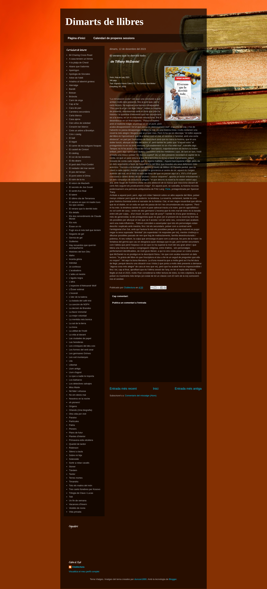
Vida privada (75, 511)
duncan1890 (140, 579)
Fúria (167, 189)
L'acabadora (75, 270)
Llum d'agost (75, 372)
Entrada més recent (123, 388)
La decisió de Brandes (80, 308)
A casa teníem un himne (81, 59)
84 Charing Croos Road (80, 55)
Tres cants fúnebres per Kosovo (84, 489)
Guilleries (73, 241)
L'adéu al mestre (77, 274)
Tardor (72, 474)
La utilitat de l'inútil (78, 331)
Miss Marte (74, 387)
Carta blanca (75, 115)
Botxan (72, 92)
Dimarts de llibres (104, 21)
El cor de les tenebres (79, 157)
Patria (72, 425)
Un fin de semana (77, 500)
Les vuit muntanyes (78, 357)
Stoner (72, 466)
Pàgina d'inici (76, 38)
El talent (73, 194)
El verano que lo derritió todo (83, 208)
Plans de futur (76, 432)
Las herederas (76, 342)
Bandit (72, 89)
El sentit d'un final (77, 191)
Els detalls (74, 212)
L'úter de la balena (78, 297)
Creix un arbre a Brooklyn (81, 130)
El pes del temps (77, 172)
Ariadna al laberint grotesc (82, 81)
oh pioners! (74, 402)
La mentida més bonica (80, 319)
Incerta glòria (75, 259)
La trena (73, 327)
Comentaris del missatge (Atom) (140, 395)
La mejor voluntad (78, 315)
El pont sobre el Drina (79, 175)
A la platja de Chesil (78, 62)
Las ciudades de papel (80, 338)
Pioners (72, 429)
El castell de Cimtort (79, 149)
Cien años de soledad (79, 123)
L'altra (72, 281)
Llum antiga (74, 368)
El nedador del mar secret (81, 168)
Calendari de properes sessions (114, 38)
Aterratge (73, 85)
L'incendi (73, 293)
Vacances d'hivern (78, 504)
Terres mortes (75, 478)
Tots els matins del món (80, 485)
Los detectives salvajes (80, 383)
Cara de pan (75, 108)
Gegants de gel (76, 234)
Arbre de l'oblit (76, 77)
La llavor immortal (78, 312)
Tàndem (73, 470)
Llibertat (73, 365)
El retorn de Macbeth (79, 183)
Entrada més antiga (188, 388)
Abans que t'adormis (79, 66)
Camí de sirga (76, 100)
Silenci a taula (76, 451)
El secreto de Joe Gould (81, 187)
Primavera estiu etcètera (81, 440)
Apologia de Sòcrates (79, 74)
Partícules (74, 421)
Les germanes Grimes (80, 353)
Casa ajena (74, 119)
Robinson (73, 447)
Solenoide (74, 459)
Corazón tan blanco (78, 126)
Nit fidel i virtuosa (77, 391)
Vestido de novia (77, 508)
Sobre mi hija (75, 455)
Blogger (172, 579)
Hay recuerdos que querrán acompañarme (82, 246)
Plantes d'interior (77, 436)
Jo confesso (75, 266)
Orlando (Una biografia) (80, 410)
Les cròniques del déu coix (82, 346)
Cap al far (73, 104)
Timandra (73, 481)
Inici (155, 388)
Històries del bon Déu (79, 251)
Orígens (73, 406)
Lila (70, 361)
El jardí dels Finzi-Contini (81, 164)
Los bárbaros (75, 380)
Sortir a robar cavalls (79, 463)
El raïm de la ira (76, 179)
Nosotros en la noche (79, 398)
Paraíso (73, 417)
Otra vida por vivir (77, 414)
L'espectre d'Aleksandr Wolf (82, 285)
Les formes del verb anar (81, 349)
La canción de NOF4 (79, 304)
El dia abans (75, 160)
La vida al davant (77, 334)
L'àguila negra (76, 278)
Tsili (71, 496)
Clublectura (78, 567)
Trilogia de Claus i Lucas (81, 493)
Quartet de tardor (77, 444)
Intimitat (73, 263)
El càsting (73, 153)
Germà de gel (75, 237)
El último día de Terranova (82, 198)
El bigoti (73, 141)
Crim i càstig (75, 134)
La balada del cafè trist (80, 300)
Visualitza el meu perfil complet (84, 571)
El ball (72, 138)
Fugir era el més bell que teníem (85, 230)
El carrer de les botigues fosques (85, 145)
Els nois (73, 222)
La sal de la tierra (77, 323)
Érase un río (75, 226)
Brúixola (73, 96)
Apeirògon (74, 70)
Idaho (72, 255)
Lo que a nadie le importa (81, 376)
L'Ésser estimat (76, 289)
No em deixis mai (77, 395)
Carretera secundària (79, 111)
